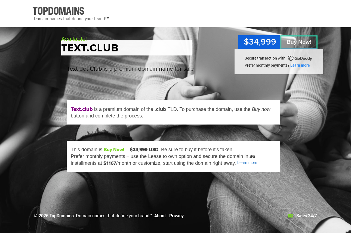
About (160, 215)
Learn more (300, 65)
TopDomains (62, 215)
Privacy (176, 215)
